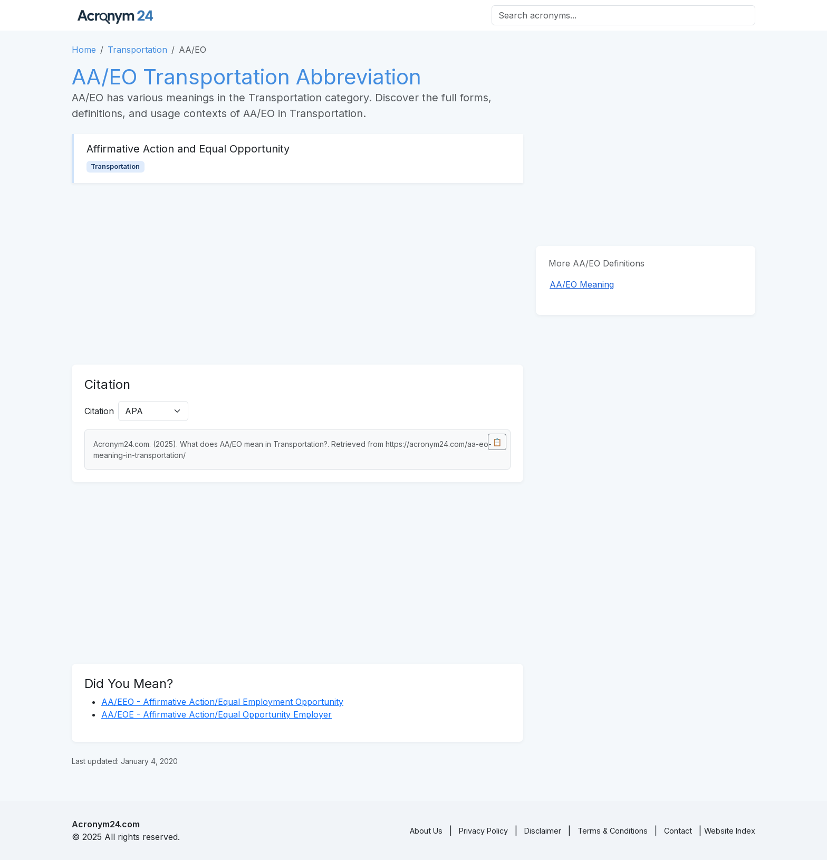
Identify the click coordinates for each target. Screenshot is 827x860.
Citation (99, 411)
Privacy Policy (483, 830)
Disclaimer (542, 830)
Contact (678, 830)
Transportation (137, 49)
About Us (426, 830)
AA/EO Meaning (582, 284)
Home (84, 49)
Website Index (729, 830)
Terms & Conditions (613, 830)
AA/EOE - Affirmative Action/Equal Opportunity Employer (216, 714)
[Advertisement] (297, 274)
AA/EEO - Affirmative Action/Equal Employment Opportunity (222, 701)
